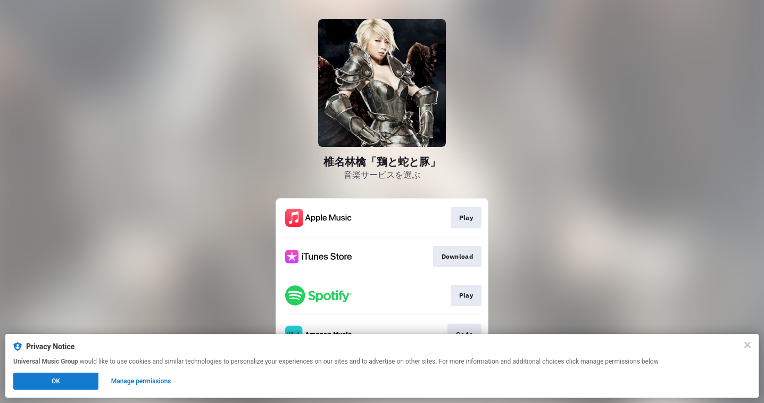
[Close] (747, 344)
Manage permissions (141, 381)
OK (56, 381)
